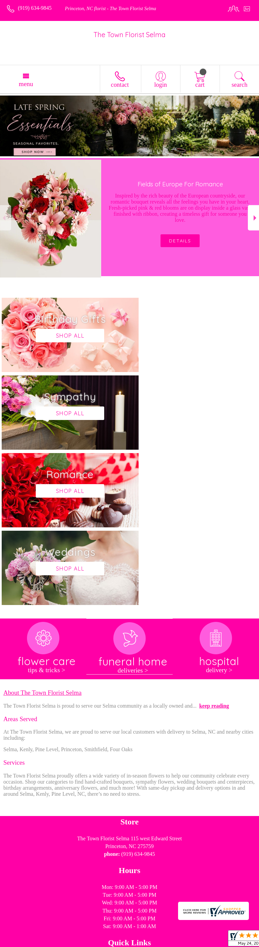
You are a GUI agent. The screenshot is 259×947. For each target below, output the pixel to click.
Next (253, 218)
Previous (5, 218)
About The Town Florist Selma (42, 537)
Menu (26, 83)
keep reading (214, 550)
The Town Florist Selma (129, 34)
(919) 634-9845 (35, 8)
